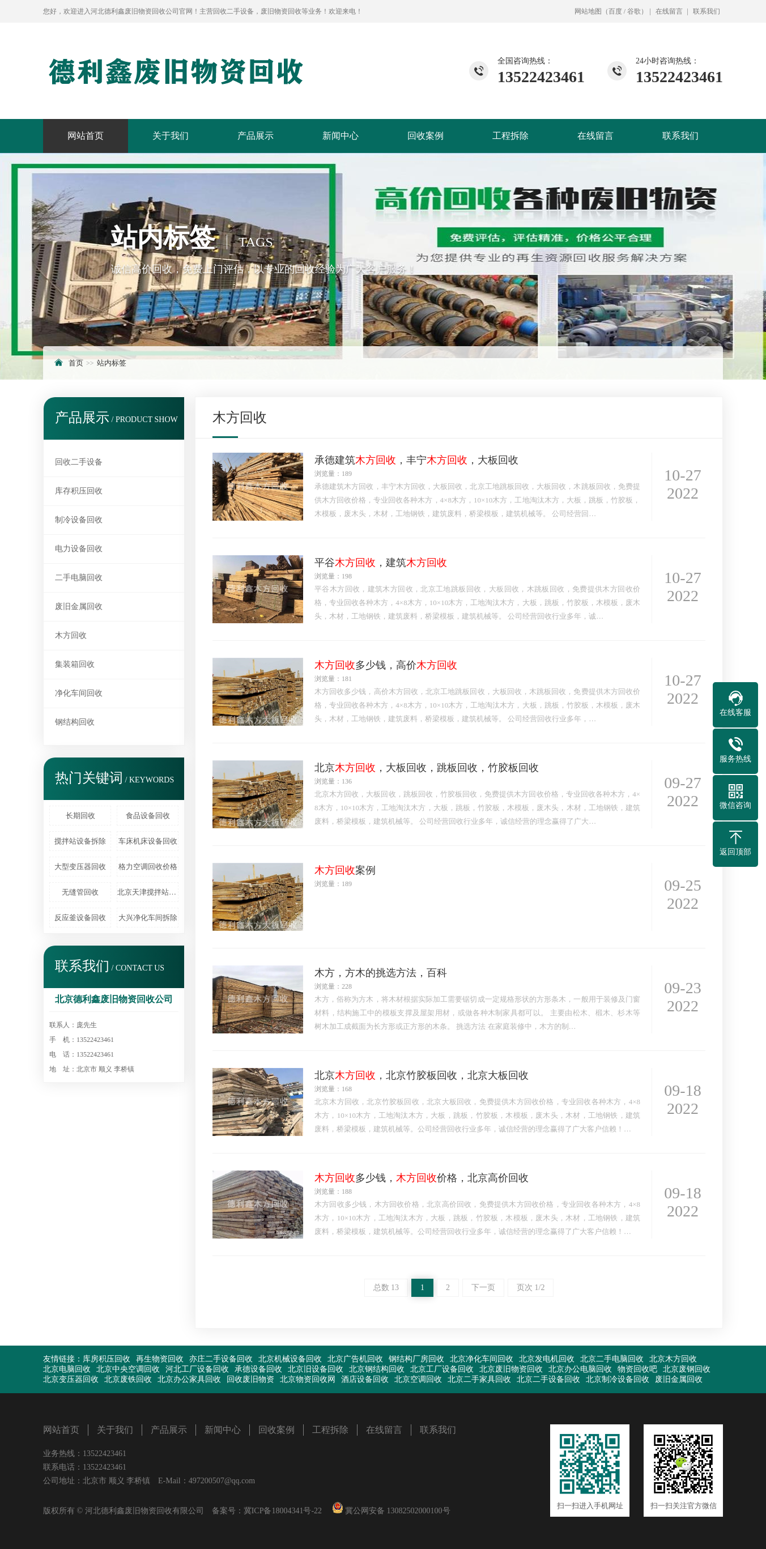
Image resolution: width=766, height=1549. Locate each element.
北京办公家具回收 (189, 1379)
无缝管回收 (80, 892)
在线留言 (669, 11)
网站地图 (588, 11)
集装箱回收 (75, 664)
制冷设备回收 (79, 520)
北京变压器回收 (71, 1379)
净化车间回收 (79, 693)
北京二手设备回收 (548, 1379)
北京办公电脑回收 (580, 1369)
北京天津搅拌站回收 (147, 892)
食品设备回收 (148, 815)
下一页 (483, 1287)
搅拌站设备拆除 (80, 841)
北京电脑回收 (67, 1369)
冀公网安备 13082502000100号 (396, 1511)
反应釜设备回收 (80, 917)
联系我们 (706, 11)
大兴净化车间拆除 (147, 917)
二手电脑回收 (79, 577)
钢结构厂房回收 (416, 1359)
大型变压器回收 (80, 866)
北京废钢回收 (686, 1369)
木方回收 (71, 635)
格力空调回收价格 (147, 866)
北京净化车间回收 (481, 1359)
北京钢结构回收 (377, 1369)
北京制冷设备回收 (617, 1379)
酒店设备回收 (365, 1379)
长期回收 (80, 815)
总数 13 (386, 1287)
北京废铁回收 (128, 1379)
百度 (615, 11)
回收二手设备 (79, 462)
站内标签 (111, 363)
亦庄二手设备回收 (221, 1359)
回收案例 (425, 136)
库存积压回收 (79, 491)
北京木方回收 (673, 1359)
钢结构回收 (75, 722)
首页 (76, 363)
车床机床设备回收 (147, 841)
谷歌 (634, 11)
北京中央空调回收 (128, 1369)
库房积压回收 (106, 1359)
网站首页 (85, 136)
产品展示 (255, 136)
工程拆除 (510, 136)
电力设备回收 (79, 548)
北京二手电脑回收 (612, 1359)
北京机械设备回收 (290, 1359)
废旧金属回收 (79, 606)
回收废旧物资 (250, 1379)
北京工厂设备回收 (442, 1369)
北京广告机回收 (355, 1359)
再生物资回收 (160, 1359)
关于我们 (170, 136)
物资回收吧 (637, 1369)
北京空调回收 (418, 1379)
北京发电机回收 (546, 1359)
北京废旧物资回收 (511, 1369)
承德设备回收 (258, 1369)
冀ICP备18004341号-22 (283, 1511)
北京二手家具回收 (479, 1379)
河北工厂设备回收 (197, 1369)
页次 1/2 (530, 1287)
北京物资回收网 (307, 1379)
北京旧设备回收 (315, 1369)
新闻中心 (340, 136)
